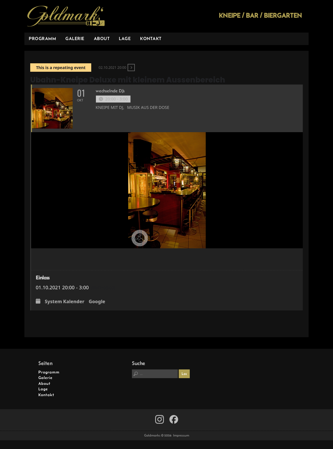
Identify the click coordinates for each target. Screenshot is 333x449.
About (102, 38)
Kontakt (151, 38)
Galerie (75, 38)
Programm (42, 38)
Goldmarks (66, 16)
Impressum (181, 435)
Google (97, 302)
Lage (125, 38)
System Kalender (64, 302)
